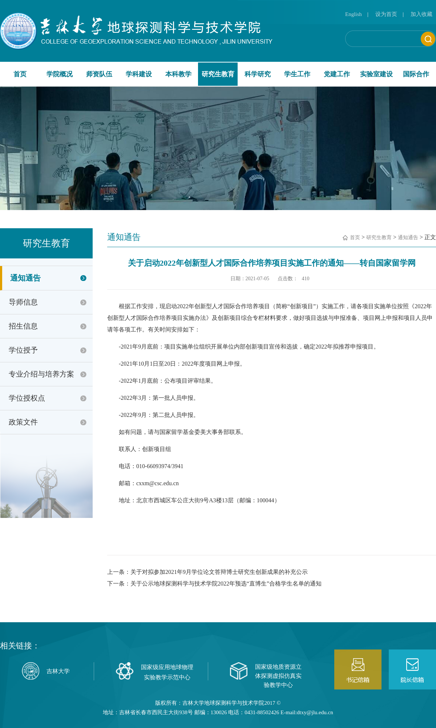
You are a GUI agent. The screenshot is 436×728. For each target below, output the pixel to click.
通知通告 (25, 278)
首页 (20, 74)
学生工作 (297, 74)
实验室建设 (376, 74)
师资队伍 (99, 74)
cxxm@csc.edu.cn (157, 483)
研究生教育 (218, 74)
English (353, 14)
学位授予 (23, 350)
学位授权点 (27, 398)
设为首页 (386, 14)
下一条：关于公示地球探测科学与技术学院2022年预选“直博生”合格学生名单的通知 (214, 583)
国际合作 (416, 74)
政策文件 (23, 422)
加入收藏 (421, 14)
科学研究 (258, 74)
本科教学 (178, 74)
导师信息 (23, 302)
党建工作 (337, 74)
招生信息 (23, 326)
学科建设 (139, 74)
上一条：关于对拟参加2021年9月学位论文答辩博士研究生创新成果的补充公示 (207, 572)
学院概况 (60, 74)
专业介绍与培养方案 (41, 374)
